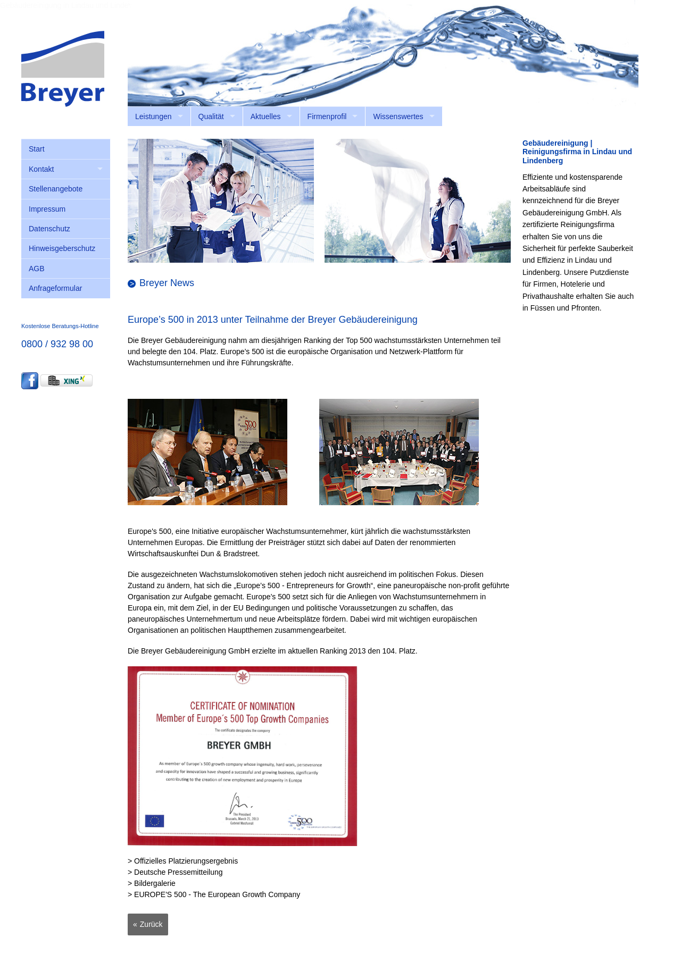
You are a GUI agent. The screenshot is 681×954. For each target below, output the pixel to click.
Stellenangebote (55, 189)
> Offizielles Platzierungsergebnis (183, 861)
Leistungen (153, 116)
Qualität (211, 116)
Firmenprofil (327, 116)
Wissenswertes (398, 116)
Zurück (151, 924)
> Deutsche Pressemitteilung (175, 872)
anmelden (622, 111)
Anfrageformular (55, 288)
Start (37, 149)
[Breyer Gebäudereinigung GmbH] (62, 68)
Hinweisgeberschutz (62, 248)
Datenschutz (49, 228)
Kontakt (41, 169)
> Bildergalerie (152, 883)
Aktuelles (266, 116)
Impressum (47, 209)
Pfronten (585, 308)
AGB (37, 268)
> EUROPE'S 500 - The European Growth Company (214, 894)
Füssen (542, 308)
